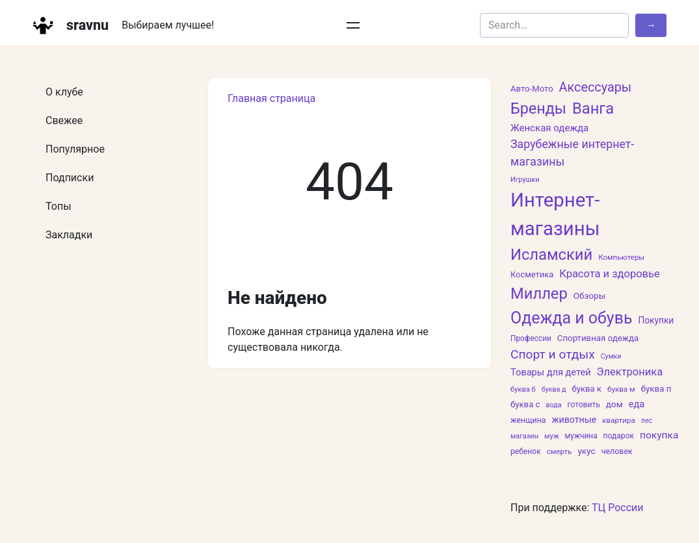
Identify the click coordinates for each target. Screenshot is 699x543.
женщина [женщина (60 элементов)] (528, 420)
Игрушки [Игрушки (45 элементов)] (525, 179)
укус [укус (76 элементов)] (586, 451)
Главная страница (271, 98)
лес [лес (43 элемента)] (646, 420)
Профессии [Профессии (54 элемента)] (530, 338)
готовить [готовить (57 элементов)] (583, 404)
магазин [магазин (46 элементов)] (524, 436)
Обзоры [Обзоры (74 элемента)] (589, 295)
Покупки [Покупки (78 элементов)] (656, 320)
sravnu (87, 25)
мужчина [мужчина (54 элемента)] (581, 435)
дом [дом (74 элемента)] (614, 404)
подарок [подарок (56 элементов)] (619, 435)
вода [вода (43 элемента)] (553, 405)
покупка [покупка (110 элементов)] (659, 435)
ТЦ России (618, 507)
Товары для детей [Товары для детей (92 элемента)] (550, 372)
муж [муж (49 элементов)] (551, 435)
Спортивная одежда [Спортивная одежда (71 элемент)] (598, 338)
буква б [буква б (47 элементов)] (523, 389)
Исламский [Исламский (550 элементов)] (551, 255)
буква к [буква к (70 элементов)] (586, 389)
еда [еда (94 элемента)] (637, 404)
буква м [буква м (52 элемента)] (621, 389)
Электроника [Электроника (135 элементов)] (630, 372)
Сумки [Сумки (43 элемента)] (611, 356)
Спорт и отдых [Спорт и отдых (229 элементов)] (552, 354)
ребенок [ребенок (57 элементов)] (525, 451)
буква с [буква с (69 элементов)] (525, 404)
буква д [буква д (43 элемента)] (554, 389)
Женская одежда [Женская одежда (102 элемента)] (549, 128)
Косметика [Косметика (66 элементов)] (531, 274)
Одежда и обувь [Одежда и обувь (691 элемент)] (571, 318)
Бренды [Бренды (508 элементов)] (538, 108)
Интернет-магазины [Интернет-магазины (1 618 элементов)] (555, 214)
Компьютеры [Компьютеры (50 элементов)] (621, 257)
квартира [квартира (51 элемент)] (618, 420)
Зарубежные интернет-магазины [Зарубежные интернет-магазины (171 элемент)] (572, 152)
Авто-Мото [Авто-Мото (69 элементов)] (531, 89)
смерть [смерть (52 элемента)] (559, 451)
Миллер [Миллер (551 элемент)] (539, 293)
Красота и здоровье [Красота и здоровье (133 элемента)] (609, 274)
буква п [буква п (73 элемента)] (656, 389)
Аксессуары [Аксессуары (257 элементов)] (595, 87)
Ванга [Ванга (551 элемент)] (593, 108)
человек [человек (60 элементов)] (617, 451)
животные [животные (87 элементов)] (574, 419)
